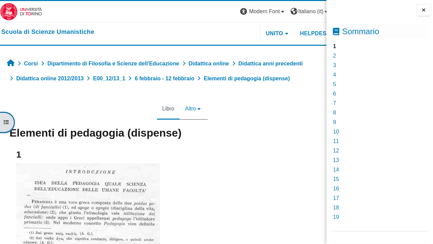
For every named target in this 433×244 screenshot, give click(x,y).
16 (336, 188)
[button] (232, 11)
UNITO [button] (243, 33)
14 (336, 169)
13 (336, 160)
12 (336, 151)
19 (336, 217)
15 (336, 179)
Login (314, 11)
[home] (47, 32)
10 (336, 132)
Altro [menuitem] (175, 108)
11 (336, 141)
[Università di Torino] (21, 11)
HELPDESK (284, 33)
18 (336, 207)
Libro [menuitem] (152, 108)
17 (336, 198)
